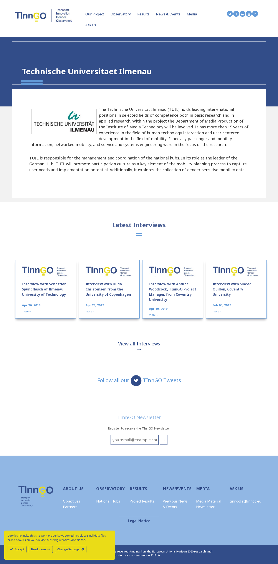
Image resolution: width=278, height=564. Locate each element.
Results (143, 14)
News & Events (168, 14)
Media (192, 14)
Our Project (94, 14)
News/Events (176, 488)
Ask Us (236, 488)
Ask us (90, 25)
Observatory (121, 14)
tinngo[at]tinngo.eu (245, 501)
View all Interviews (139, 343)
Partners (70, 506)
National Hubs (108, 501)
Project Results (142, 501)
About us (73, 488)
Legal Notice (139, 520)
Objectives (71, 501)
